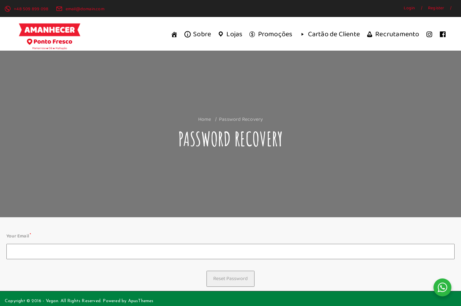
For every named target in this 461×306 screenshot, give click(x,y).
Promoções (275, 34)
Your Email (18, 236)
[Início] (174, 34)
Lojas (234, 34)
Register (436, 8)
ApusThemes (141, 301)
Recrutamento (397, 34)
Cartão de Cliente (334, 34)
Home (204, 119)
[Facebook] (442, 34)
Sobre (202, 34)
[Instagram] (429, 34)
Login (410, 8)
